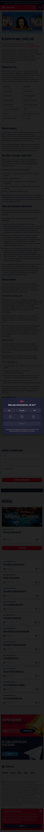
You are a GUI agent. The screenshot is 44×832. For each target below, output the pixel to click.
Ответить (22, 423)
